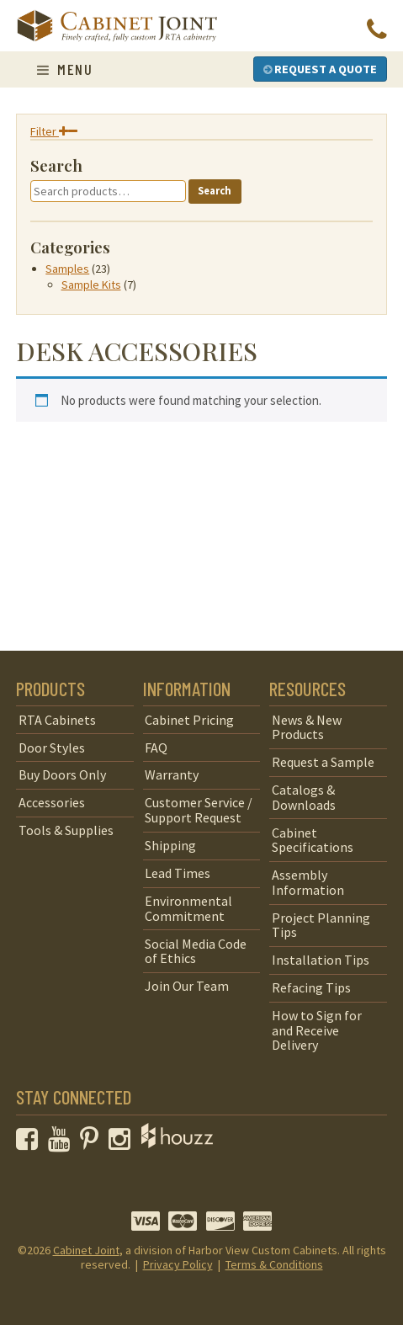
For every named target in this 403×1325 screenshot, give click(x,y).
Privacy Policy (178, 1264)
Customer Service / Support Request (198, 810)
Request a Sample (323, 761)
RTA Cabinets (57, 719)
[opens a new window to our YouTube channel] (62, 1143)
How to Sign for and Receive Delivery (317, 1030)
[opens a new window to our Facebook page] (30, 1143)
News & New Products (307, 727)
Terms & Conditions (274, 1264)
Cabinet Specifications (312, 840)
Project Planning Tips (321, 925)
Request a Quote (320, 69)
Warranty (172, 774)
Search (214, 190)
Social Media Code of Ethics (196, 951)
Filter (53, 131)
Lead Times (177, 873)
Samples (67, 268)
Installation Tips (320, 959)
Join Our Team (187, 985)
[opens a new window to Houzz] (177, 1143)
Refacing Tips (311, 987)
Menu (65, 69)
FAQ (156, 747)
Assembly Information (308, 882)
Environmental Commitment (188, 908)
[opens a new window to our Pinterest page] (93, 1143)
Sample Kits (91, 284)
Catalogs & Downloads (304, 797)
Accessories (52, 802)
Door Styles (52, 747)
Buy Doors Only (62, 774)
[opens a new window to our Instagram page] (123, 1143)
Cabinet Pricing (189, 719)
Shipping (170, 845)
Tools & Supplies (66, 830)
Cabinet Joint (86, 1250)
